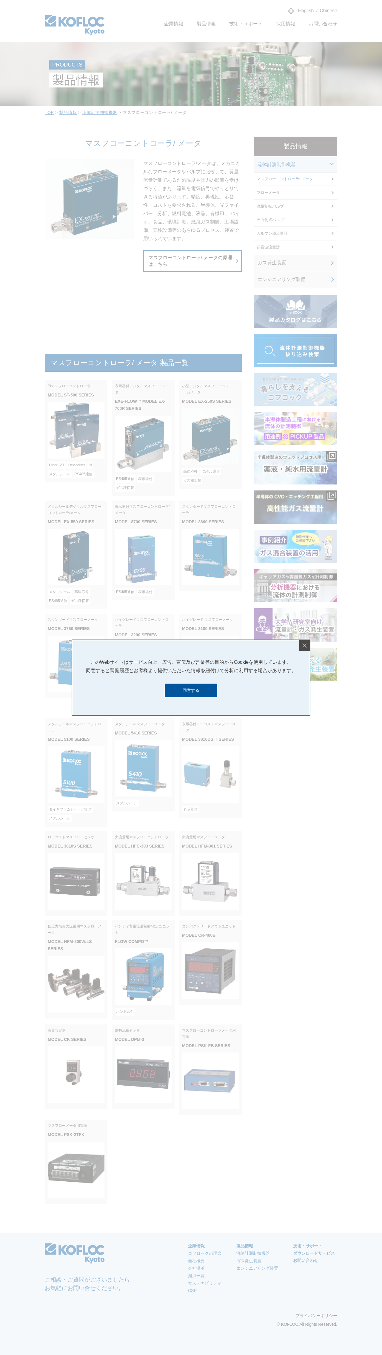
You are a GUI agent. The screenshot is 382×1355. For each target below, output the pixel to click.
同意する (191, 690)
